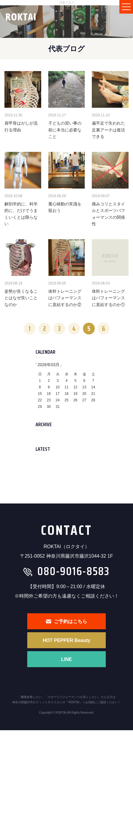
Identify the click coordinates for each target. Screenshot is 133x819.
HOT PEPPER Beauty (66, 640)
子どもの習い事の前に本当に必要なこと (64, 130)
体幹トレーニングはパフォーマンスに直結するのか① (108, 298)
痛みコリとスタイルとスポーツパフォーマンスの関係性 (108, 214)
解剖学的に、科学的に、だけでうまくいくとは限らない (21, 214)
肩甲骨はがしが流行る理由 (21, 126)
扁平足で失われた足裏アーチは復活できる (108, 130)
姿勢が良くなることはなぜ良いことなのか (21, 298)
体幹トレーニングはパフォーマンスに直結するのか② (64, 298)
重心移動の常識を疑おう (64, 207)
